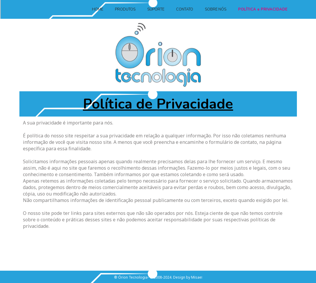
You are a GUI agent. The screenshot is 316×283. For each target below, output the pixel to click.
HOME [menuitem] (97, 9)
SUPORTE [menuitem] (155, 9)
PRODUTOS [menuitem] (125, 9)
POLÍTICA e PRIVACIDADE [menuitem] (262, 9)
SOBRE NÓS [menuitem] (215, 9)
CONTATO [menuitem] (184, 9)
